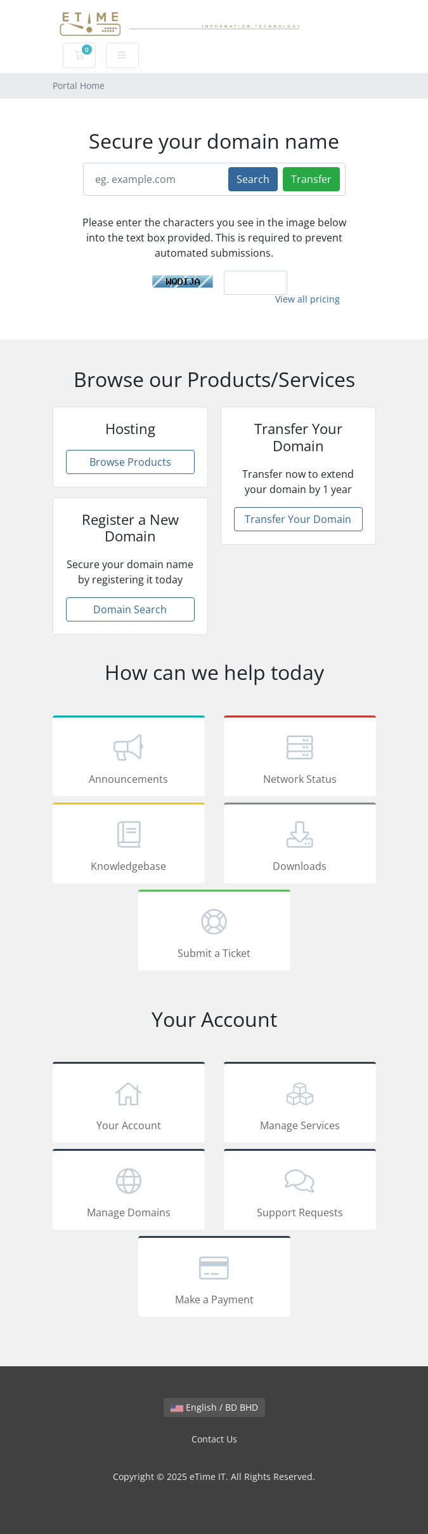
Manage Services (300, 1104)
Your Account (129, 1104)
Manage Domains (129, 1191)
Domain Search (130, 609)
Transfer (311, 179)
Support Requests (300, 1191)
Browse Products (130, 462)
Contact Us (214, 1439)
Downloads (300, 845)
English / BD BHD (214, 1407)
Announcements (129, 758)
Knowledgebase (129, 845)
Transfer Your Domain (298, 519)
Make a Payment (214, 1279)
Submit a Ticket (214, 932)
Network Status (300, 758)
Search (253, 179)
